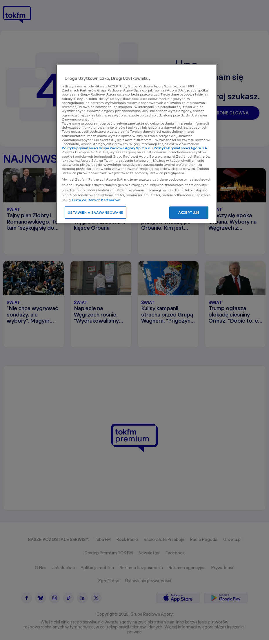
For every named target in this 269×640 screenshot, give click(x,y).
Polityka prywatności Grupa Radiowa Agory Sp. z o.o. (106, 148)
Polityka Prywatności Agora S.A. (181, 148)
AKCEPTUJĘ (188, 212)
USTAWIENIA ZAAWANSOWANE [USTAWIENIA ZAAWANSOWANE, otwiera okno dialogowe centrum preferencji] (95, 212)
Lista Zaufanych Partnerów (96, 200)
